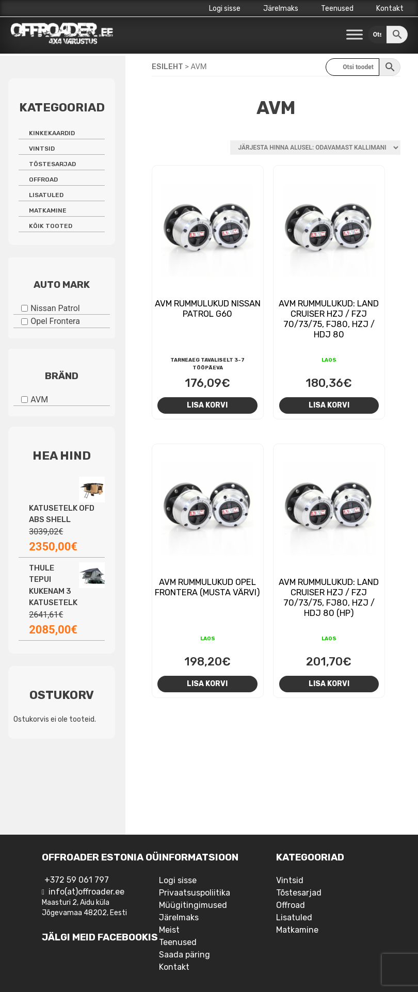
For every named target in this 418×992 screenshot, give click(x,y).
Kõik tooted (50, 226)
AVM (39, 399)
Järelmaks (280, 8)
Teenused (337, 8)
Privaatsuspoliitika (194, 893)
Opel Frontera (55, 321)
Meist (169, 930)
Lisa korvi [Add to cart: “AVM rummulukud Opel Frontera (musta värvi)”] (207, 683)
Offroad (43, 179)
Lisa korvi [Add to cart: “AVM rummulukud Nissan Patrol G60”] (207, 405)
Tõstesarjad (52, 164)
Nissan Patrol (55, 308)
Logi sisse (224, 8)
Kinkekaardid (52, 133)
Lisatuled (46, 195)
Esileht (167, 66)
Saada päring (184, 955)
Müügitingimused (193, 905)
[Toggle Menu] (354, 35)
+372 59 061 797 (76, 880)
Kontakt (390, 8)
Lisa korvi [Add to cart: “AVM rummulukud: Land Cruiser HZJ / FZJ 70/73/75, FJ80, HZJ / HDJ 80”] (329, 405)
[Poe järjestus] (315, 147)
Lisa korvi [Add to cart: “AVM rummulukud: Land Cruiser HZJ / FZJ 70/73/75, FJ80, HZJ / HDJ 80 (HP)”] (329, 683)
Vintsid (42, 148)
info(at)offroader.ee (86, 892)
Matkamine (48, 210)
